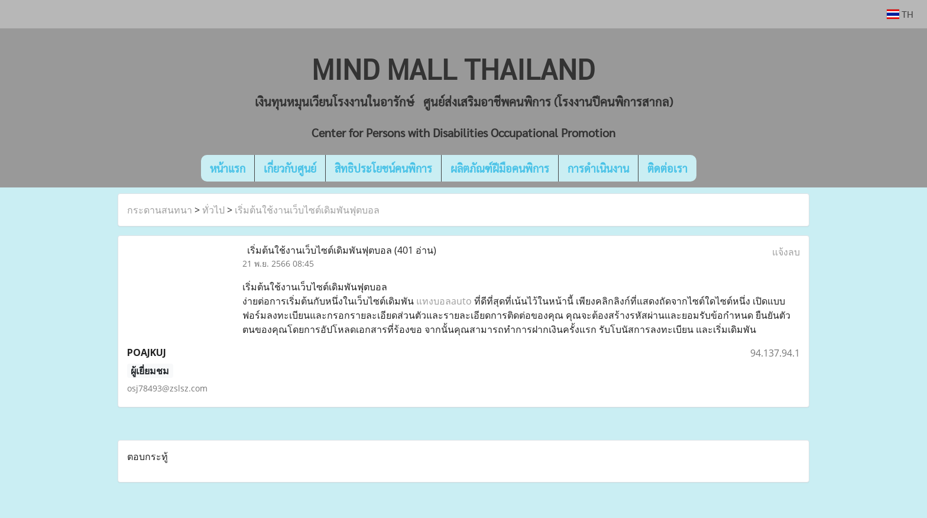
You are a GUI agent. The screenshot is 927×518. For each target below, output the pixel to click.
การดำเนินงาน (598, 168)
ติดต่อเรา (667, 168)
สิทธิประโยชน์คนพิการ (383, 168)
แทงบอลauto (444, 300)
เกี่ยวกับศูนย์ (290, 168)
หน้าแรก (227, 168)
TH (900, 14)
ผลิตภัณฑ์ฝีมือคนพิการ (499, 168)
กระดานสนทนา (159, 209)
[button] (714, 168)
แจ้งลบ (786, 251)
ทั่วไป (213, 209)
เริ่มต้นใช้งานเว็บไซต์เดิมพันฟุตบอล (307, 209)
